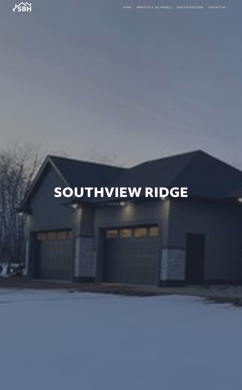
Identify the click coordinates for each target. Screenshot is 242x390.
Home (127, 7)
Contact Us (216, 7)
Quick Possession (190, 7)
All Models (163, 7)
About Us (143, 7)
